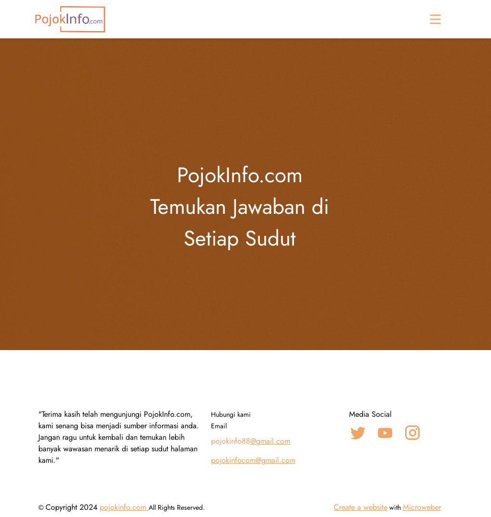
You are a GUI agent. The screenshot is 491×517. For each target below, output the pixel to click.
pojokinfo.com (124, 507)
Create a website (360, 507)
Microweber (422, 507)
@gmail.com (270, 440)
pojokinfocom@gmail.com (253, 460)
